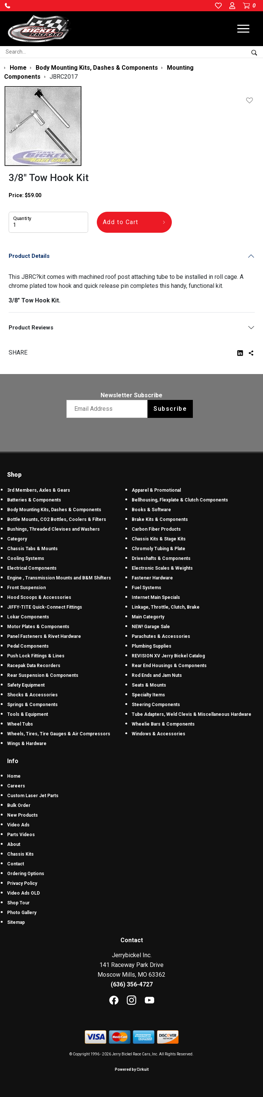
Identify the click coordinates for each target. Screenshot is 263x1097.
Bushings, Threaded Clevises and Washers (53, 529)
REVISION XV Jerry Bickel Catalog (168, 655)
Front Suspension (26, 587)
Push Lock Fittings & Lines (36, 655)
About (13, 844)
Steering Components (156, 704)
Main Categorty (148, 617)
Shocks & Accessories (32, 694)
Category (17, 539)
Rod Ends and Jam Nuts (157, 675)
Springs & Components (32, 704)
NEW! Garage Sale (151, 626)
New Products (22, 815)
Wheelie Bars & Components (163, 724)
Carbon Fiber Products (156, 529)
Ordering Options (25, 873)
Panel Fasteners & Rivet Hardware (44, 636)
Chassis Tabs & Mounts (32, 548)
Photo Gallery (21, 912)
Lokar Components (28, 617)
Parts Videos (21, 834)
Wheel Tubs (20, 724)
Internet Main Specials (156, 597)
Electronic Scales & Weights (162, 568)
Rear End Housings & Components (169, 665)
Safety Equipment (26, 685)
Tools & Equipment (27, 714)
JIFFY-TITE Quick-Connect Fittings (44, 607)
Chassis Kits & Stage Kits (159, 539)
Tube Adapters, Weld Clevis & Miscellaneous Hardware (191, 714)
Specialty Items (148, 694)
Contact (15, 864)
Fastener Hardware (152, 578)
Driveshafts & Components (161, 558)
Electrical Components (32, 568)
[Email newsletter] (108, 409)
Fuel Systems (146, 587)
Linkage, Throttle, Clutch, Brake (166, 607)
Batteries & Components (34, 500)
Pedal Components (28, 646)
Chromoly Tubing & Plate (158, 548)
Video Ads (18, 825)
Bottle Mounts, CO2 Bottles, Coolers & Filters (56, 519)
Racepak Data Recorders (33, 665)
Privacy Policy (22, 883)
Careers (16, 786)
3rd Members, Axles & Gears (38, 490)
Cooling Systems (25, 558)
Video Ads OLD (23, 893)
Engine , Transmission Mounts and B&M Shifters (59, 578)
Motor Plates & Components (38, 626)
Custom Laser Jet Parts (33, 795)
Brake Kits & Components (160, 519)
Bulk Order (18, 805)
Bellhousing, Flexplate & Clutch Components (180, 500)
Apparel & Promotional (156, 490)
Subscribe (170, 408)
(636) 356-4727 (132, 984)
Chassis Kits (20, 854)
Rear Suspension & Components (42, 675)
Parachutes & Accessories (161, 636)
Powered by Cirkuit (132, 1069)
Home (14, 776)
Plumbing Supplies (151, 646)
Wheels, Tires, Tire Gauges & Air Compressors (58, 733)
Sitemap (16, 922)
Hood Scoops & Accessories (39, 597)
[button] (7, 5)
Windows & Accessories (158, 733)
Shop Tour (18, 902)
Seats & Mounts (149, 685)
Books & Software (151, 509)
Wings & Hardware (27, 743)
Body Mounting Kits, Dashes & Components (54, 509)
